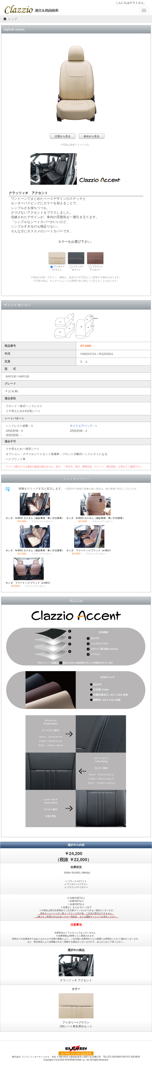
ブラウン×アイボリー (95, 261)
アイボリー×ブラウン (57, 261)
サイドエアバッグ (81, 425)
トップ (12, 19)
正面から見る (62, 136)
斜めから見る (91, 136)
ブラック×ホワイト (76, 261)
